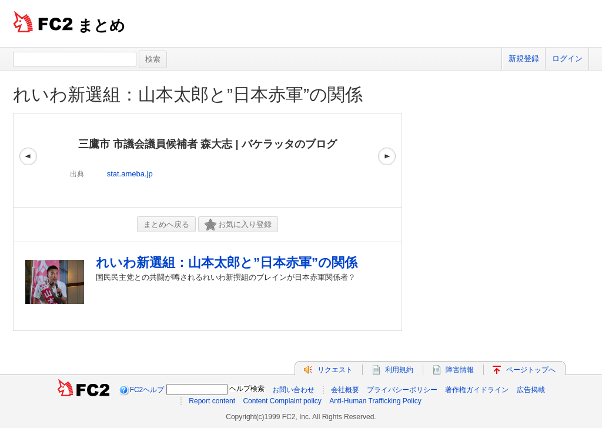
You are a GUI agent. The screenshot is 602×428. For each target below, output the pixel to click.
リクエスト (335, 370)
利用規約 (399, 370)
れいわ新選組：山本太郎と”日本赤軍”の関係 (188, 94)
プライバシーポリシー (402, 390)
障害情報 (460, 370)
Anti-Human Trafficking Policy (375, 401)
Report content (212, 401)
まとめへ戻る (166, 224)
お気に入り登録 (238, 225)
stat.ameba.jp (130, 173)
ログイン (567, 58)
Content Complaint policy (282, 401)
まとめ (101, 25)
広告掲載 (531, 390)
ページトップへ (531, 370)
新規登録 (524, 58)
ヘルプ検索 (247, 388)
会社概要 (345, 390)
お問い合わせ (293, 390)
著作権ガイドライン (477, 390)
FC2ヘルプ (147, 390)
